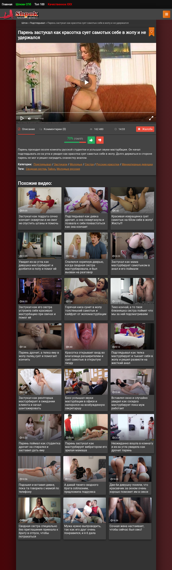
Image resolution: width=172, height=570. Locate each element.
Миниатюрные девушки (137, 164)
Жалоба (145, 129)
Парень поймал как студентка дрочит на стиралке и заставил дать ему (39, 447)
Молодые (76, 164)
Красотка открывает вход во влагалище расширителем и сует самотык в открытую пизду (85, 358)
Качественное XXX (60, 4)
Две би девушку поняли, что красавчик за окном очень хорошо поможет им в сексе (129, 488)
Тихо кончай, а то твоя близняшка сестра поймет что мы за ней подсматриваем (132, 310)
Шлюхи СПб (23, 4)
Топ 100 (39, 4)
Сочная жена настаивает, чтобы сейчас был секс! (127, 527)
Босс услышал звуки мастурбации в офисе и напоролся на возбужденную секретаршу (85, 403)
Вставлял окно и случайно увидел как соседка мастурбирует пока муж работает (129, 403)
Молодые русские (68, 169)
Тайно (51, 169)
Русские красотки (107, 164)
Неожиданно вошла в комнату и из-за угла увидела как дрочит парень (132, 447)
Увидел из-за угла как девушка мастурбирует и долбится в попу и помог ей (37, 265)
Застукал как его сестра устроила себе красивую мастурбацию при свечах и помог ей (37, 312)
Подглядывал (42, 164)
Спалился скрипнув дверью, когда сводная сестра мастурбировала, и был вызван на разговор (84, 267)
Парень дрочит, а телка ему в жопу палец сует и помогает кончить (39, 356)
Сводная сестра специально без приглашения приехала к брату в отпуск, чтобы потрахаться (38, 531)
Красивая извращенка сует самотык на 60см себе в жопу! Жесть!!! (132, 220)
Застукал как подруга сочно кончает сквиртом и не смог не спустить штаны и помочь (38, 220)
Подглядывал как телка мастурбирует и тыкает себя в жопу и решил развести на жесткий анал (132, 358)
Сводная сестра (36, 169)
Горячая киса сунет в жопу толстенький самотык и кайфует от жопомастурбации (85, 310)
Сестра (89, 164)
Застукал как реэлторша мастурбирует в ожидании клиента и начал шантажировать (37, 403)
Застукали (60, 164)
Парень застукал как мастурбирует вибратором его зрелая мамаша (86, 447)
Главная (7, 4)
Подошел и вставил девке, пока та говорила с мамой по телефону (39, 488)
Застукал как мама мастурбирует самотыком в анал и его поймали (130, 265)
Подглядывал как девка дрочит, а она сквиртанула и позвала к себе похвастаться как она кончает (85, 221)
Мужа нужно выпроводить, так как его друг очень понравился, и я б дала (82, 529)
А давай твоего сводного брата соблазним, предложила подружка (81, 488)
